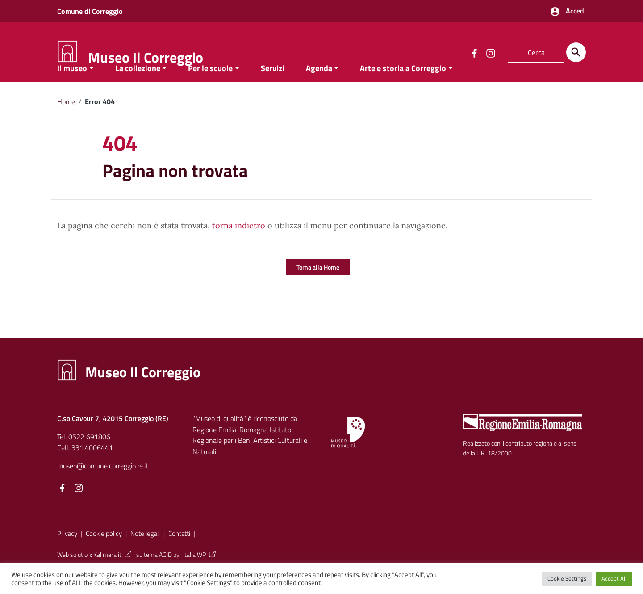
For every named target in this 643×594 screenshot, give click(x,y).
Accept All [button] (613, 578)
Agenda (319, 86)
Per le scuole (210, 86)
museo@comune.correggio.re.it (102, 484)
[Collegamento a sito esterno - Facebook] (474, 52)
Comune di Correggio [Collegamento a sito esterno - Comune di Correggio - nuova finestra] (90, 11)
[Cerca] (576, 52)
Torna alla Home (317, 285)
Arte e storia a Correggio (403, 86)
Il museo (72, 86)
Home (66, 119)
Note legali (145, 552)
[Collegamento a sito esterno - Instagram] (490, 52)
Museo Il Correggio (145, 57)
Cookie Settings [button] (566, 578)
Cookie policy (104, 552)
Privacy (67, 552)
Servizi (272, 86)
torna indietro (238, 244)
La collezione (137, 86)
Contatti (179, 552)
